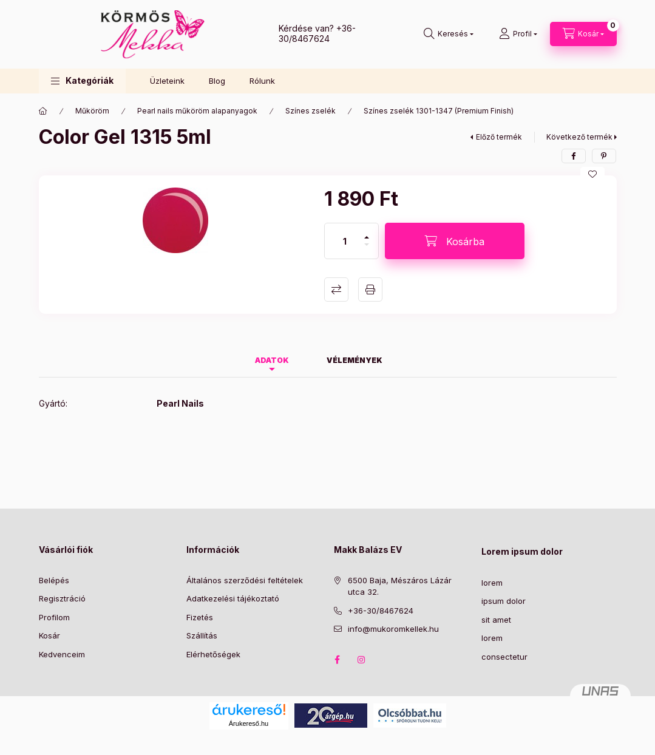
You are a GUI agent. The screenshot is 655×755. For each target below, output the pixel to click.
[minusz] (367, 250)
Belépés (54, 580)
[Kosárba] (454, 241)
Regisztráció (62, 598)
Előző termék (499, 136)
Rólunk (262, 81)
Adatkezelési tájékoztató (232, 598)
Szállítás (201, 635)
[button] (82, 81)
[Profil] (518, 34)
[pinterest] (604, 156)
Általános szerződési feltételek (244, 580)
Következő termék (579, 136)
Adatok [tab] (272, 360)
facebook (337, 660)
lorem (492, 582)
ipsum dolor (503, 601)
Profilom (54, 617)
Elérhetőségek (213, 654)
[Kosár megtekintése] (583, 34)
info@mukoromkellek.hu (393, 629)
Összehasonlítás (336, 289)
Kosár (49, 635)
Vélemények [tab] (354, 360)
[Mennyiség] (345, 241)
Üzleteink (167, 81)
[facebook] (574, 156)
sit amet (496, 620)
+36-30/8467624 (317, 33)
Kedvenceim (62, 654)
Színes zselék (310, 110)
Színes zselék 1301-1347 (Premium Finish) (439, 110)
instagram (362, 660)
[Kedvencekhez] (592, 174)
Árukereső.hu (248, 723)
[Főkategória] (43, 111)
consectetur (504, 657)
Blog (217, 81)
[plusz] (367, 232)
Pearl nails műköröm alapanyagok (197, 110)
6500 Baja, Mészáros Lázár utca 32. (400, 586)
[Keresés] (448, 34)
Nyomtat (370, 289)
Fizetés (199, 617)
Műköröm (92, 110)
